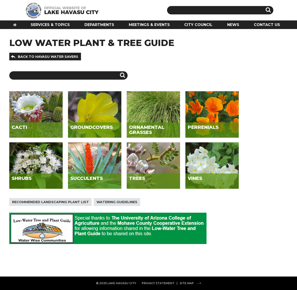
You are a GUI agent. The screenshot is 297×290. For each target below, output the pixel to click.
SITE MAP (187, 283)
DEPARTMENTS (99, 25)
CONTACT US (267, 25)
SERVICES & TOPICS (50, 25)
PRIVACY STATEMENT (158, 283)
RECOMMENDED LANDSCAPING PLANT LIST (50, 202)
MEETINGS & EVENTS (149, 25)
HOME (16, 26)
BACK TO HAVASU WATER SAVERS (48, 57)
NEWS (233, 25)
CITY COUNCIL (198, 25)
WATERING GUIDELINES (117, 202)
